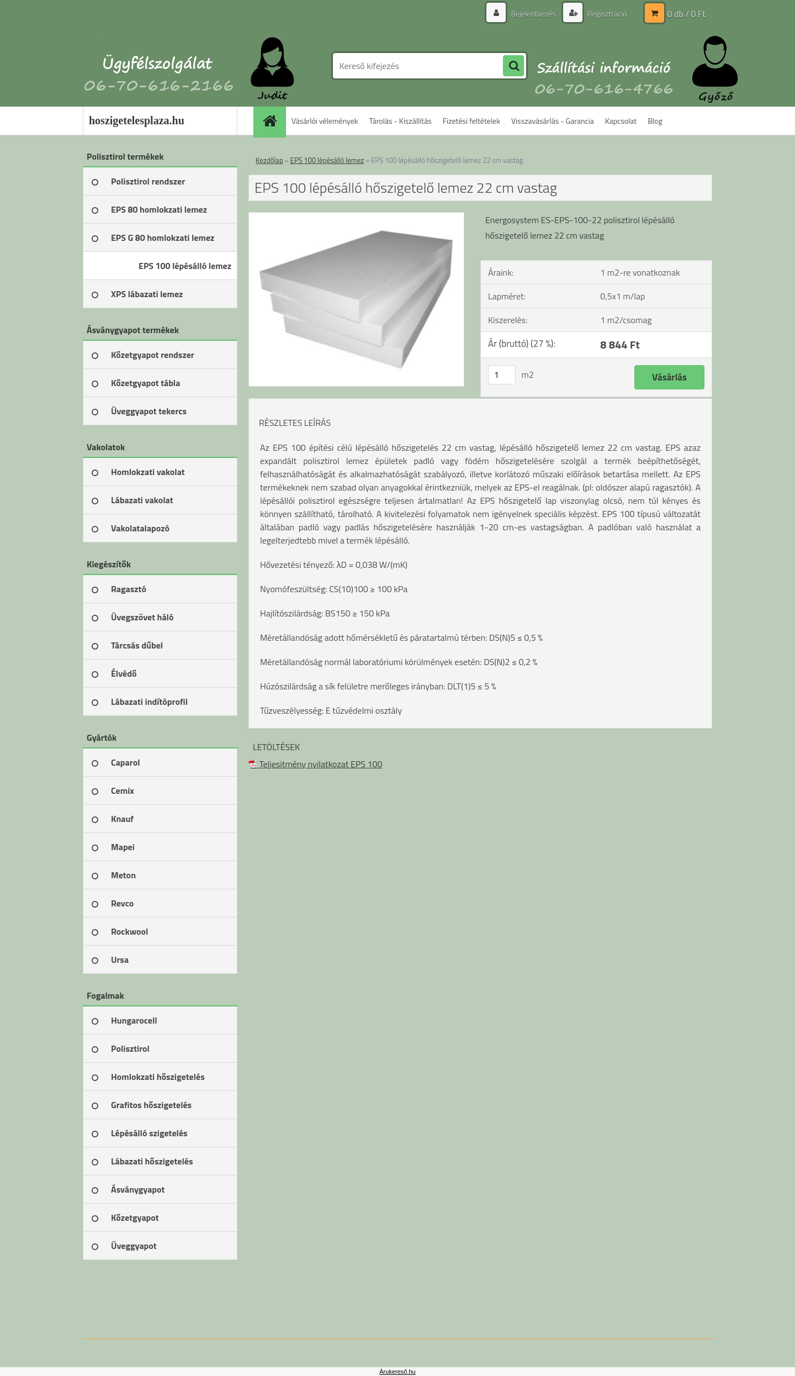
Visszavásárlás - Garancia (552, 120)
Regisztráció (606, 13)
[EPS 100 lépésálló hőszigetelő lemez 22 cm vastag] (356, 217)
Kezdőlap (269, 160)
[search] (513, 66)
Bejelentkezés (533, 13)
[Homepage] (273, 121)
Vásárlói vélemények (325, 120)
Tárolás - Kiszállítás (400, 120)
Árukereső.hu (397, 1371)
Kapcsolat (621, 120)
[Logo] (159, 65)
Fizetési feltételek (471, 120)
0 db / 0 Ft (686, 13)
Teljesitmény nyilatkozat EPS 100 (315, 764)
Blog (655, 120)
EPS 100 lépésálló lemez (327, 160)
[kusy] (502, 374)
